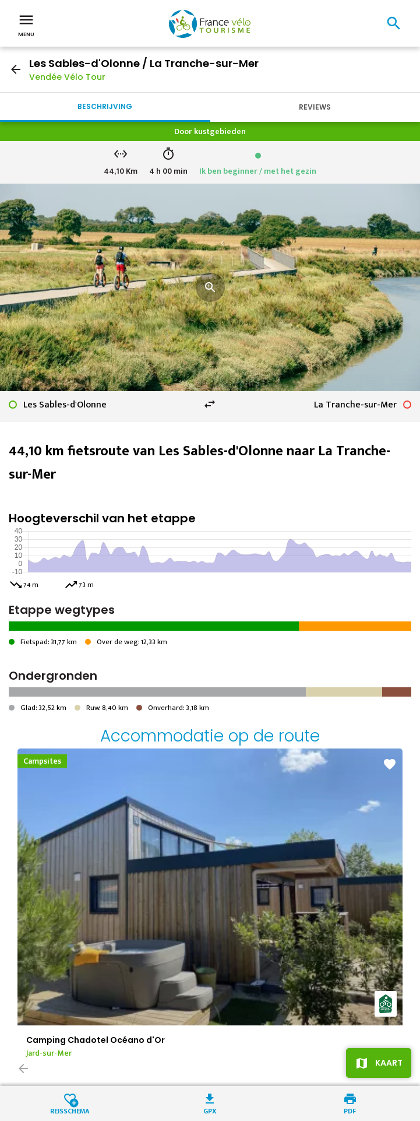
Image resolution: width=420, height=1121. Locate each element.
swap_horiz (210, 404)
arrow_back (16, 69)
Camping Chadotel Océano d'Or (95, 1040)
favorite (390, 764)
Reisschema (70, 1110)
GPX (210, 1110)
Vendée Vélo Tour (67, 77)
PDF (350, 1110)
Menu (26, 24)
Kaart (389, 1063)
